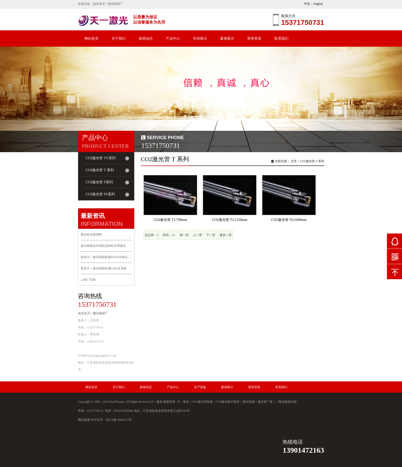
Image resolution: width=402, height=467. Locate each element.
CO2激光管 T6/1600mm (289, 220)
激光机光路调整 (91, 234)
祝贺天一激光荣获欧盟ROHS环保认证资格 (106, 257)
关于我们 (119, 38)
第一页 (184, 235)
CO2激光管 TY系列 (101, 158)
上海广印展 (88, 279)
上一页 (197, 235)
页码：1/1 (169, 235)
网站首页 (91, 38)
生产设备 (200, 387)
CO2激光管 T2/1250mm (229, 220)
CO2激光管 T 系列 (100, 170)
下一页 (210, 235)
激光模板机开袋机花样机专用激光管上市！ (106, 246)
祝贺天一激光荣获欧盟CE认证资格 (104, 268)
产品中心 (173, 38)
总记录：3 (151, 235)
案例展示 (227, 38)
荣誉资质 (254, 38)
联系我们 (281, 38)
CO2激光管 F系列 (99, 182)
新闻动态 (146, 38)
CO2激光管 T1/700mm (170, 220)
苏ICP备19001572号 (119, 420)
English (318, 4)
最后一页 (226, 235)
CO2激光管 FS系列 (100, 194)
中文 (307, 4)
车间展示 (200, 38)
